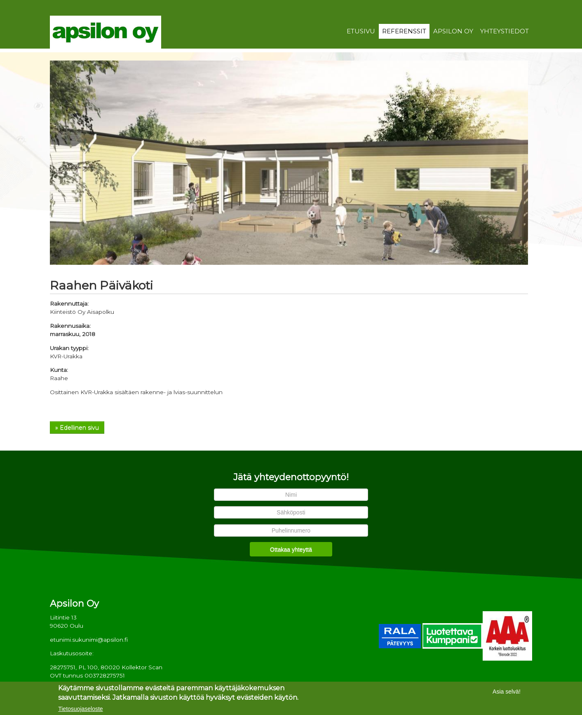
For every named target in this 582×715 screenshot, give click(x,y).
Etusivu (361, 31)
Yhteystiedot (504, 31)
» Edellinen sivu (77, 427)
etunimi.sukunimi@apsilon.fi (89, 639)
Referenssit (404, 31)
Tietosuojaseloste (80, 710)
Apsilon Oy (453, 31)
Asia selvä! (507, 692)
